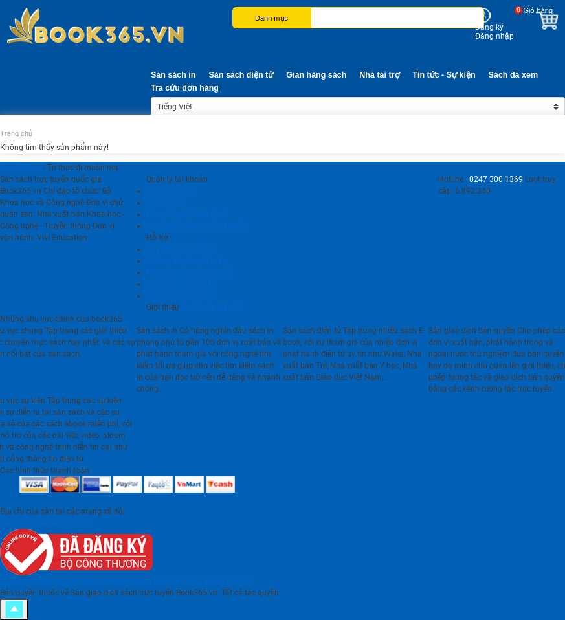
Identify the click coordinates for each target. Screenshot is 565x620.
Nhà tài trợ (379, 75)
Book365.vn (20, 167)
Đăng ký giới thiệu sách (187, 214)
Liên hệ (229, 307)
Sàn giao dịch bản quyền (181, 581)
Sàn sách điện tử (240, 75)
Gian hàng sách (316, 75)
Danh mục (271, 18)
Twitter (48, 522)
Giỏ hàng (538, 10)
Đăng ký (489, 27)
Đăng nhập (494, 36)
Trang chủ (16, 133)
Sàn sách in (173, 75)
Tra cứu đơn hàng (185, 88)
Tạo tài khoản (170, 190)
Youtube (76, 522)
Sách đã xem (513, 75)
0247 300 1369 (496, 179)
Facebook (17, 522)
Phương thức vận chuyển (190, 272)
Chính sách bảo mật (181, 295)
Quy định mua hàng (181, 249)
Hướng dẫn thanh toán (186, 260)
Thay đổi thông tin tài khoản (195, 225)
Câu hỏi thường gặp (181, 284)
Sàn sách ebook (108, 581)
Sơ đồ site (198, 307)
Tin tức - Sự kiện (444, 75)
